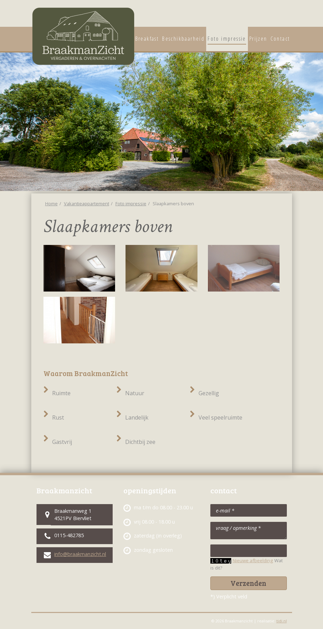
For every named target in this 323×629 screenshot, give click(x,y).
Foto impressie (130, 203)
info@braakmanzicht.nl (80, 554)
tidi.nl (281, 620)
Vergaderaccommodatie (284, 16)
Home (51, 203)
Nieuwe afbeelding (253, 560)
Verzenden (248, 583)
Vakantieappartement (269, 16)
